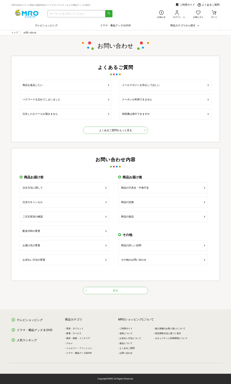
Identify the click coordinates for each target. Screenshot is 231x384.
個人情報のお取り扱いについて (170, 328)
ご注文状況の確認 (65, 216)
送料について (125, 333)
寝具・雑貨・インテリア (78, 338)
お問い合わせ (125, 353)
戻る (102, 290)
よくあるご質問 (208, 4)
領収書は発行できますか (165, 113)
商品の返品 (163, 216)
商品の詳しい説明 (163, 245)
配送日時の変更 (65, 230)
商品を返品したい (66, 85)
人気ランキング (27, 340)
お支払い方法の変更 (65, 259)
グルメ (69, 343)
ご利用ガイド (185, 4)
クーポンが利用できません (165, 99)
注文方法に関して (65, 187)
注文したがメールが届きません (66, 113)
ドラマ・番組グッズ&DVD (79, 353)
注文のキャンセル (65, 202)
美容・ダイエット (75, 328)
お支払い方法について (130, 338)
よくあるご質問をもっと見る (115, 130)
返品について (125, 343)
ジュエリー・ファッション (79, 348)
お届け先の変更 (65, 245)
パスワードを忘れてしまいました (66, 99)
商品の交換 (163, 202)
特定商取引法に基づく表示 (168, 333)
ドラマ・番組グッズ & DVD (34, 330)
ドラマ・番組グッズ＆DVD (115, 25)
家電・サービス (73, 333)
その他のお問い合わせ (163, 259)
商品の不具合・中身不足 (163, 187)
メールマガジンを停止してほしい (165, 85)
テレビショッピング (46, 25)
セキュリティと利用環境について (171, 338)
